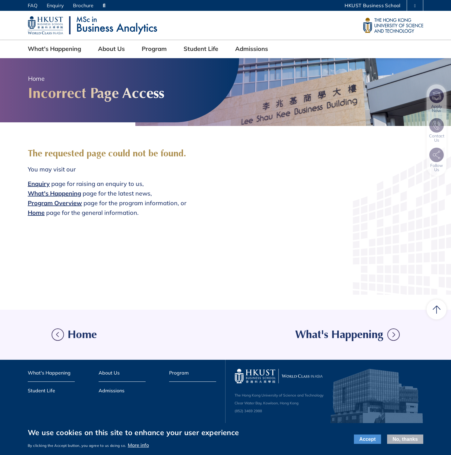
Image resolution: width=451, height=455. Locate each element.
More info (138, 445)
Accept (367, 439)
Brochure (83, 5)
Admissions (251, 48)
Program (154, 48)
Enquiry (55, 5)
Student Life (201, 48)
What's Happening (54, 48)
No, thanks (405, 439)
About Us (111, 48)
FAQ (33, 5)
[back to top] (436, 309)
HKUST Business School (372, 5)
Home (36, 78)
